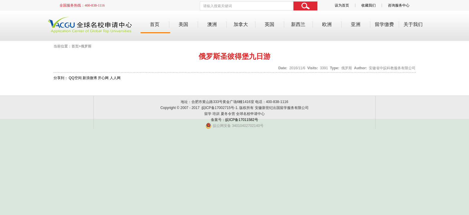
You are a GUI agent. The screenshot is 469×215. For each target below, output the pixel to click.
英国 (269, 24)
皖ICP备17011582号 (241, 120)
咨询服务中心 (398, 5)
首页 (154, 24)
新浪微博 (90, 78)
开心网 (103, 78)
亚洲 (355, 24)
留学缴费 (384, 24)
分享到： (61, 78)
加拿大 (241, 24)
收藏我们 (368, 5)
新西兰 (298, 24)
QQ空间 (75, 78)
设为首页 (342, 5)
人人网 (115, 78)
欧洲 (327, 24)
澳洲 (212, 24)
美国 (183, 24)
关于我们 (413, 24)
